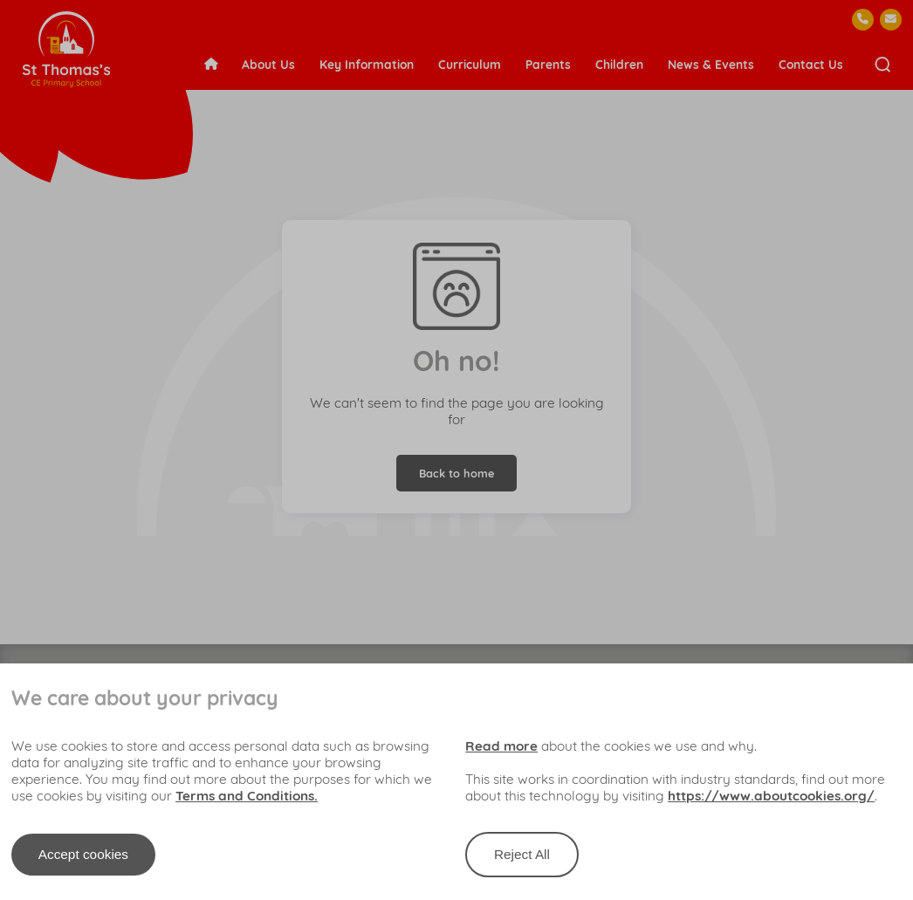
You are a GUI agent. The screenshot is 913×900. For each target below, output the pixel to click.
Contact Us (811, 64)
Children (619, 64)
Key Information (366, 64)
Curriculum (469, 64)
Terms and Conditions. (246, 795)
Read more (501, 746)
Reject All (522, 854)
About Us (268, 64)
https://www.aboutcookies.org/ (771, 795)
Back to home (456, 473)
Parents (548, 64)
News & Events (711, 64)
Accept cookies (83, 854)
